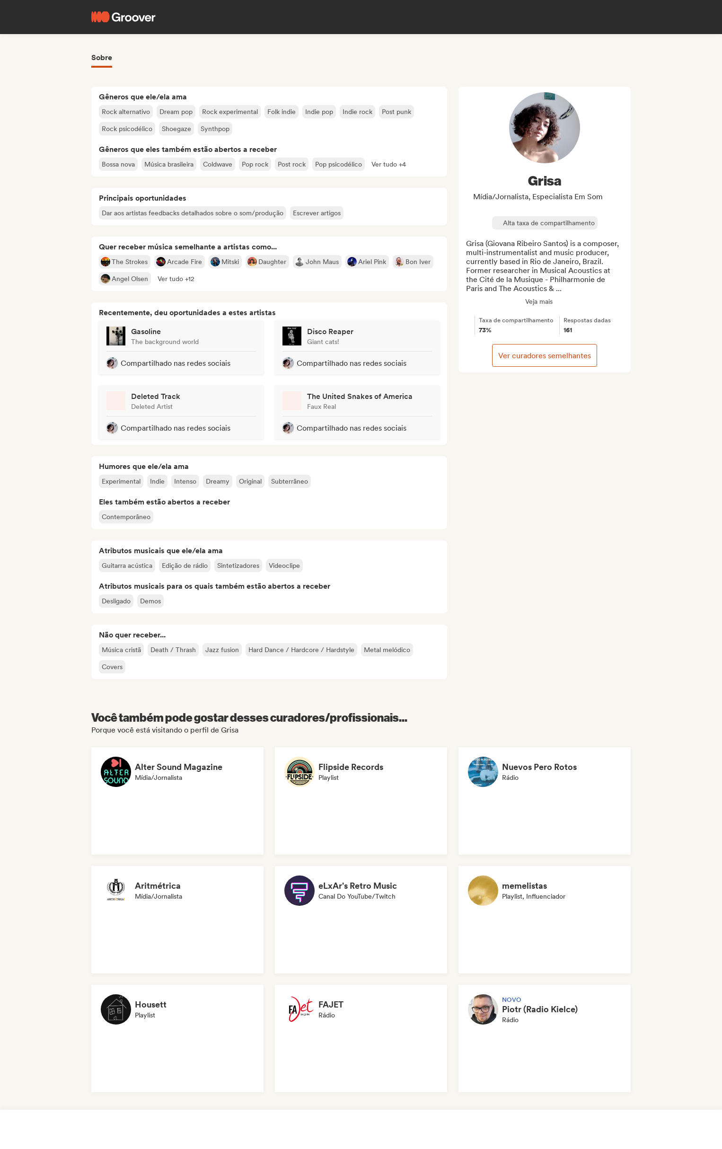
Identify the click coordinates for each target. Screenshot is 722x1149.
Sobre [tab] (101, 57)
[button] (389, 164)
